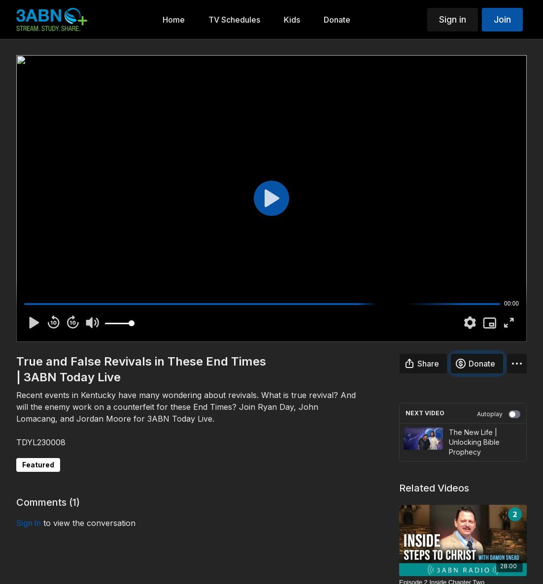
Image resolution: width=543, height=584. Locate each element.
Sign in (452, 19)
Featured (38, 465)
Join (502, 19)
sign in (28, 523)
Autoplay (498, 414)
